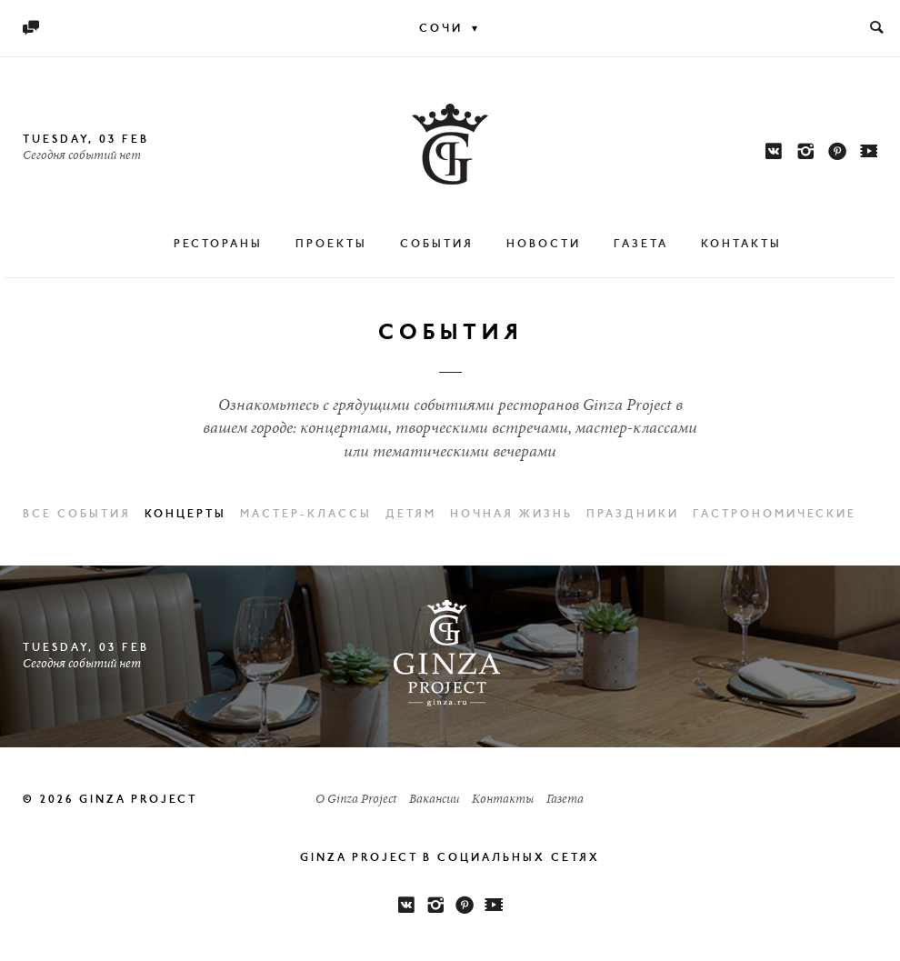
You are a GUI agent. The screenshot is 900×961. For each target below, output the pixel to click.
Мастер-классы (306, 514)
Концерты (185, 514)
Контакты (741, 244)
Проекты (331, 244)
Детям (410, 514)
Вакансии (434, 800)
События (437, 244)
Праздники (632, 514)
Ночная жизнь (511, 514)
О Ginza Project (355, 800)
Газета (641, 244)
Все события (77, 514)
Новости (543, 244)
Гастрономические (774, 514)
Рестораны (218, 244)
